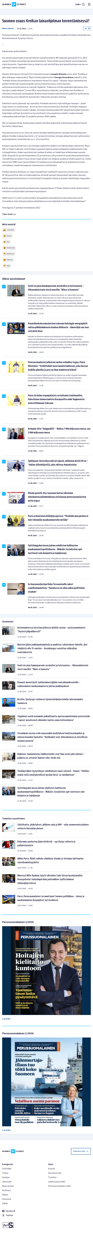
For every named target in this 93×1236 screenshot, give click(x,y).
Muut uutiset (8, 28)
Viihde (5, 1203)
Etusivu (51, 1168)
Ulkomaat (7, 1181)
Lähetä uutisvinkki (56, 1181)
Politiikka (6, 1168)
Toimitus (52, 1177)
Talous (5, 1173)
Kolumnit (6, 1199)
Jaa (87, 28)
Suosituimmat (54, 1173)
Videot (5, 1194)
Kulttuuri (6, 1190)
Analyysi (6, 1177)
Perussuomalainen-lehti (59, 1186)
